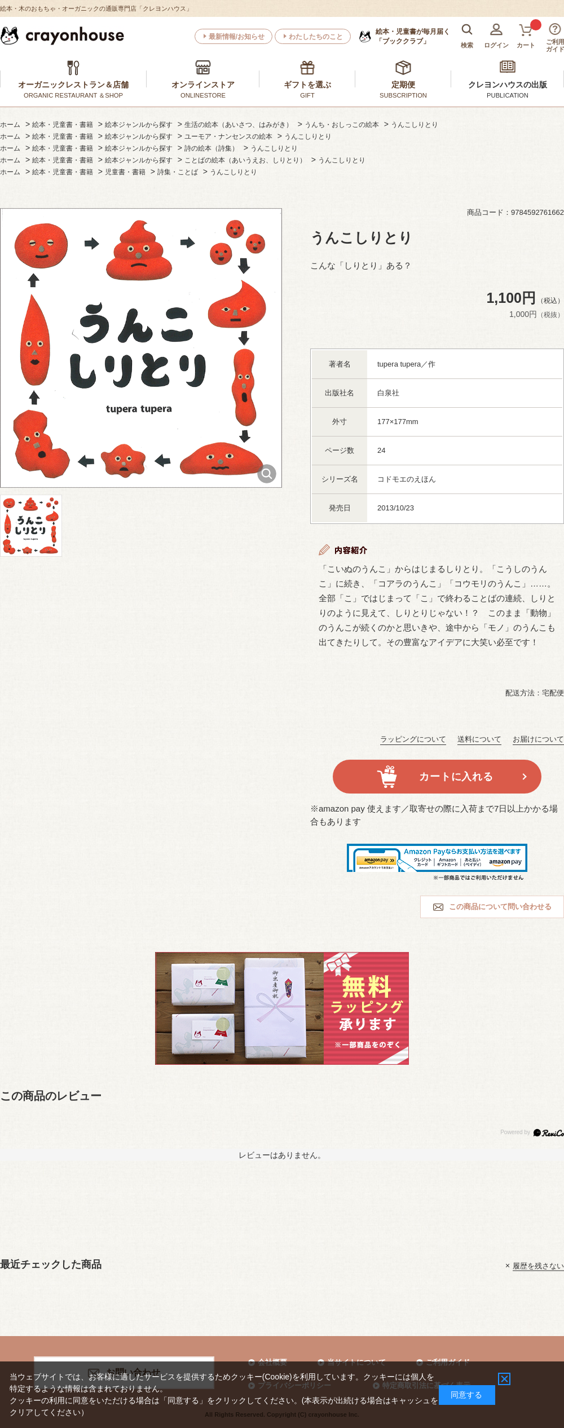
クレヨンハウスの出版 (507, 84)
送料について (479, 739)
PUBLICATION (507, 95)
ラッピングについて (413, 739)
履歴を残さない (538, 1265)
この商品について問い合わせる (500, 906)
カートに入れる (456, 776)
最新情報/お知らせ (237, 37)
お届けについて (538, 739)
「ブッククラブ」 (413, 36)
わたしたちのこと (316, 37)
